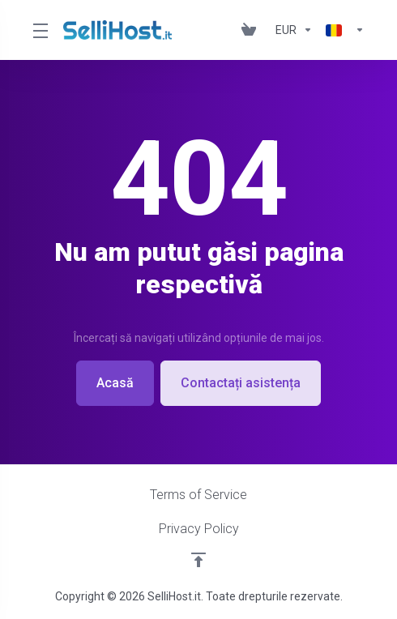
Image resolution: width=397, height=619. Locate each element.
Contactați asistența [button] (241, 383)
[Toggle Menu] (38, 30)
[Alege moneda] (294, 30)
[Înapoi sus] (198, 560)
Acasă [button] (115, 383)
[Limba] (342, 30)
